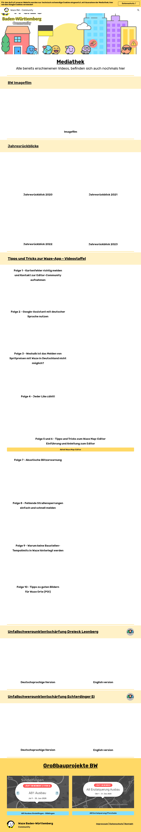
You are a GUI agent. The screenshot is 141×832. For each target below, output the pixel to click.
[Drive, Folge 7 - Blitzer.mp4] (103, 476)
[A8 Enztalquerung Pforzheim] (103, 813)
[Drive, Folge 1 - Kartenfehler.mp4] (103, 285)
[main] (70, 64)
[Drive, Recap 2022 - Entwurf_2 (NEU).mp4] (38, 222)
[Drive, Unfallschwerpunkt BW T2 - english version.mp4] (103, 726)
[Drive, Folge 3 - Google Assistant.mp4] (103, 327)
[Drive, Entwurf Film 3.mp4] (70, 109)
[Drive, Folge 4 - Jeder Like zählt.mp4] (103, 411)
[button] (138, 10)
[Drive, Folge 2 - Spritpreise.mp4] (103, 369)
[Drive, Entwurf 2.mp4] (38, 660)
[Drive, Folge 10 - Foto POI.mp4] (103, 602)
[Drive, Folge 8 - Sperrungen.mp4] (103, 518)
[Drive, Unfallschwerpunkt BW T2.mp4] (38, 726)
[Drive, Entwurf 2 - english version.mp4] (103, 660)
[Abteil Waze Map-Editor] (70, 449)
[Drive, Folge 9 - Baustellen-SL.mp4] (103, 560)
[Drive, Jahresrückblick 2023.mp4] (103, 222)
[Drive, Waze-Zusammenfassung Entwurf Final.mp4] (38, 173)
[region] (70, 3)
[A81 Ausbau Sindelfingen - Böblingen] (38, 813)
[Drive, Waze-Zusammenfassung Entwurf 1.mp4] (103, 173)
